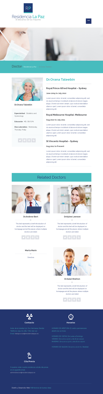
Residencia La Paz (30, 67)
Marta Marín (31, 250)
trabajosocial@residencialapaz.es (26, 333)
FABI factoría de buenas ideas (40, 387)
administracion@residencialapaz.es (22, 372)
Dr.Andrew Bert (30, 216)
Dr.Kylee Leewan (72, 216)
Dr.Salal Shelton (72, 279)
